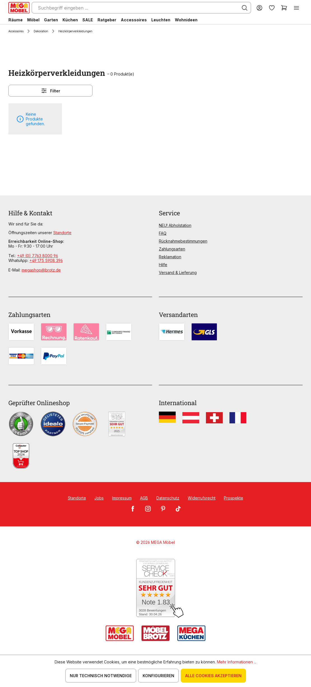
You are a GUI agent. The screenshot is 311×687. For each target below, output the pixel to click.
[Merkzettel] (272, 7)
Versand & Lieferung (178, 272)
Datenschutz (167, 498)
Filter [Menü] (50, 90)
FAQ (162, 233)
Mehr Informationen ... (236, 661)
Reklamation (170, 256)
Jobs (99, 498)
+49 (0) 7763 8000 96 (37, 255)
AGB (144, 498)
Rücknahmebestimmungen (183, 241)
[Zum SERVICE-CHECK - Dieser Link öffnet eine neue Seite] (156, 588)
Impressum (122, 498)
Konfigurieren (158, 675)
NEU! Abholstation (175, 225)
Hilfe (163, 264)
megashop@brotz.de (41, 270)
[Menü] (296, 7)
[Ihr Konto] (259, 7)
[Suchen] (244, 7)
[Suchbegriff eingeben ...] (141, 7)
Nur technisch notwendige (101, 675)
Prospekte (233, 498)
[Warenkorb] (284, 7)
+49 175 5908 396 (46, 260)
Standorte (62, 232)
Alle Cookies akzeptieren (213, 675)
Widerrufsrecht (201, 498)
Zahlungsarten (172, 249)
